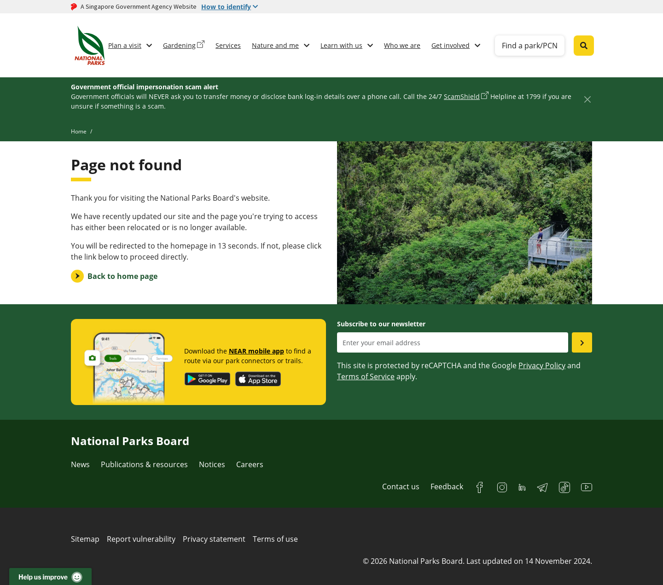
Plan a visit (124, 45)
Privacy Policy (541, 365)
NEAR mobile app (256, 351)
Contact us (400, 486)
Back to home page (122, 276)
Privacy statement (214, 539)
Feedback (446, 486)
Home (79, 131)
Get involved (450, 45)
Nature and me (275, 45)
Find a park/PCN (530, 46)
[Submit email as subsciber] (582, 342)
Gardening (179, 45)
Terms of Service (366, 376)
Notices (212, 464)
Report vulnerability (141, 539)
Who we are (402, 45)
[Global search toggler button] (584, 45)
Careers (249, 464)
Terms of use (275, 539)
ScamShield (462, 96)
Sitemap (85, 539)
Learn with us (341, 45)
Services (228, 45)
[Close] (587, 99)
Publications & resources (144, 464)
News (80, 464)
